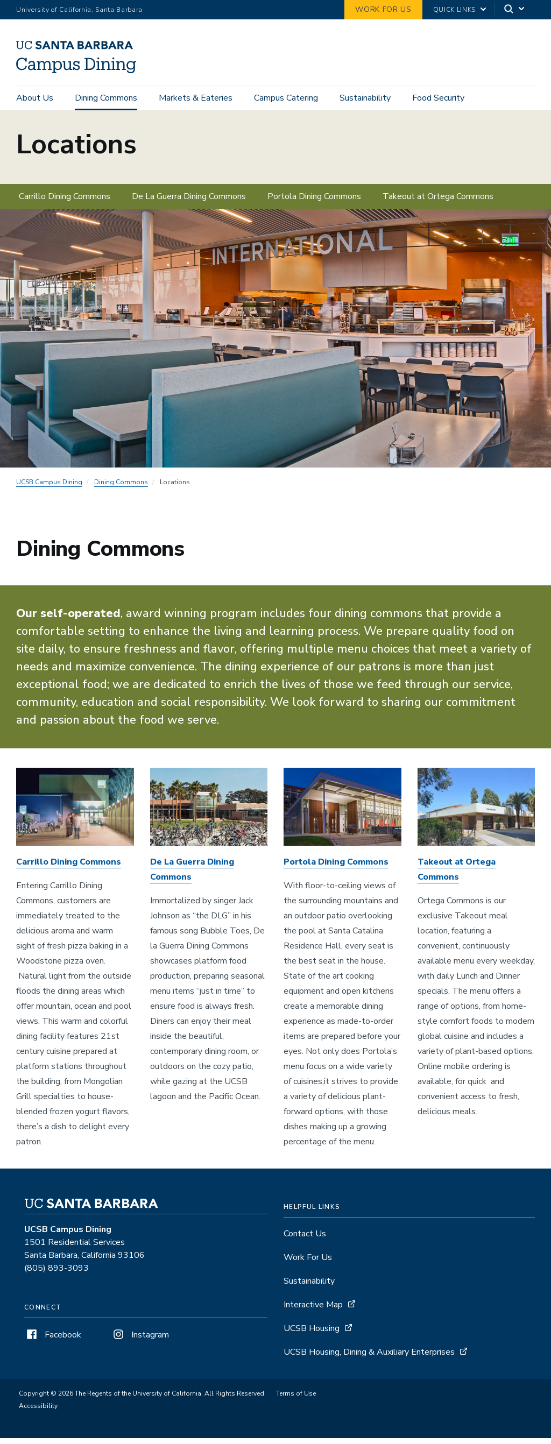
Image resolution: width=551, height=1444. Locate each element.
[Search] (515, 10)
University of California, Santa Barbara (79, 9)
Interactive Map (313, 1310)
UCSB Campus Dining (49, 487)
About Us (34, 98)
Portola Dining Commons (314, 202)
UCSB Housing (312, 1334)
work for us (383, 9)
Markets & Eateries (195, 98)
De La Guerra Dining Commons (189, 202)
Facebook (52, 1341)
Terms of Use (296, 1399)
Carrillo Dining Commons (64, 202)
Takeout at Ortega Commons (438, 202)
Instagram (140, 1341)
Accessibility (38, 1411)
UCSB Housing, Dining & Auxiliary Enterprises (369, 1358)
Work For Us (308, 1263)
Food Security (438, 98)
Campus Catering (286, 98)
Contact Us (305, 1239)
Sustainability (365, 98)
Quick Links (454, 9)
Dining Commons (106, 98)
